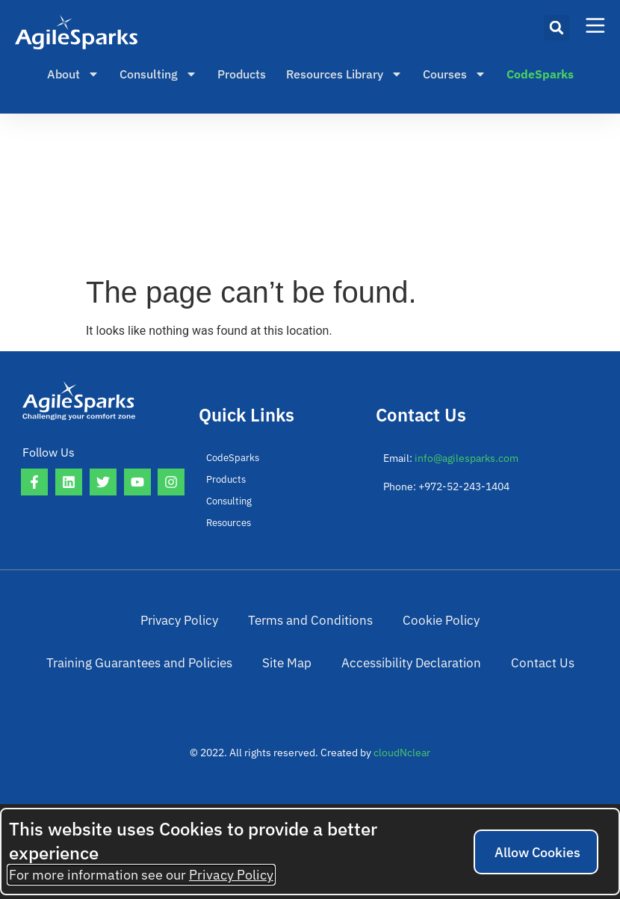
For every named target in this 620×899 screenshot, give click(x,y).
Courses (454, 74)
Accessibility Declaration (269, 716)
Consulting (158, 74)
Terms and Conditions (184, 639)
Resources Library (344, 74)
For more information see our (141, 874)
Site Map (562, 639)
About (73, 74)
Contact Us (383, 716)
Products (241, 74)
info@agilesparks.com (466, 458)
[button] (556, 27)
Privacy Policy (71, 639)
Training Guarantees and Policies (435, 639)
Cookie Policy (297, 639)
